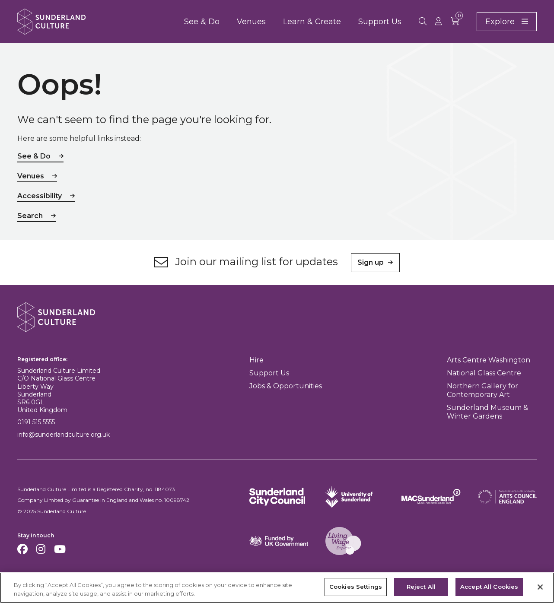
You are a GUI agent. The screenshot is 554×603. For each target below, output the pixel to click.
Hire (256, 360)
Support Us (379, 21)
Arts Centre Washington (488, 360)
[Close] (540, 587)
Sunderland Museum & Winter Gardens (487, 411)
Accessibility (39, 196)
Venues (251, 21)
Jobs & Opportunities (285, 386)
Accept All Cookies (489, 587)
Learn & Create (312, 21)
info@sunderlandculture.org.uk (63, 434)
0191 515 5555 (36, 422)
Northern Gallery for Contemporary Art (482, 390)
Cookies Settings (355, 587)
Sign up (370, 262)
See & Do (202, 21)
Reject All (421, 587)
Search (30, 216)
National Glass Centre (484, 373)
